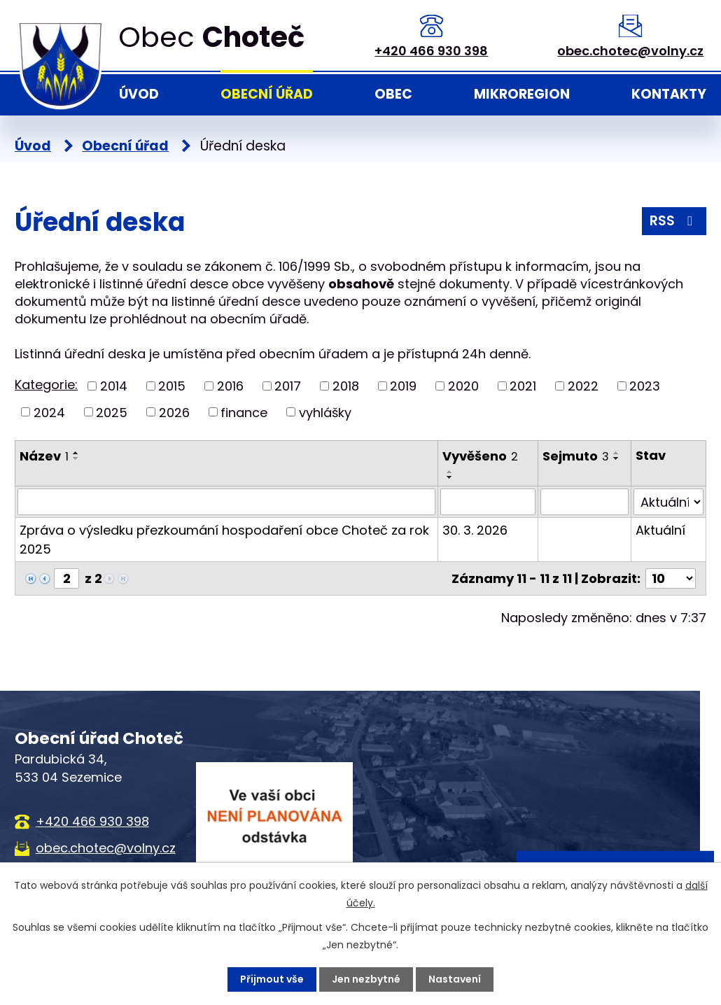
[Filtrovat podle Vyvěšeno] (488, 502)
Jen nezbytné (366, 979)
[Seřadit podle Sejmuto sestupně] (616, 458)
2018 (345, 386)
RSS (674, 220)
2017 (287, 386)
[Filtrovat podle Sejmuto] (584, 502)
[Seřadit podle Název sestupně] (76, 458)
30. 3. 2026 (474, 530)
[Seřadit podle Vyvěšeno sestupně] (450, 477)
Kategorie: (46, 384)
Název (44, 456)
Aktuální (660, 530)
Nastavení (454, 979)
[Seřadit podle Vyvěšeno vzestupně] (450, 472)
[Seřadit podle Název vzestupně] (76, 453)
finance (243, 412)
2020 (463, 386)
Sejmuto (575, 456)
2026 (174, 412)
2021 (523, 386)
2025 (111, 412)
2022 (583, 386)
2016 (230, 386)
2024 (49, 412)
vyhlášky (325, 412)
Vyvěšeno (480, 456)
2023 (644, 386)
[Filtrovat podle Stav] (669, 502)
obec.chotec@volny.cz (630, 50)
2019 (403, 386)
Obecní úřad (266, 94)
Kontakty (668, 94)
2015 (172, 386)
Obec (393, 94)
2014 (113, 386)
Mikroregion (522, 94)
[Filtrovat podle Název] (226, 502)
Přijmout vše (272, 979)
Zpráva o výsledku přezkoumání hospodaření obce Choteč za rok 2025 (224, 539)
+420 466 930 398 (431, 50)
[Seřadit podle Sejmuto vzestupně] (616, 453)
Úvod (139, 94)
